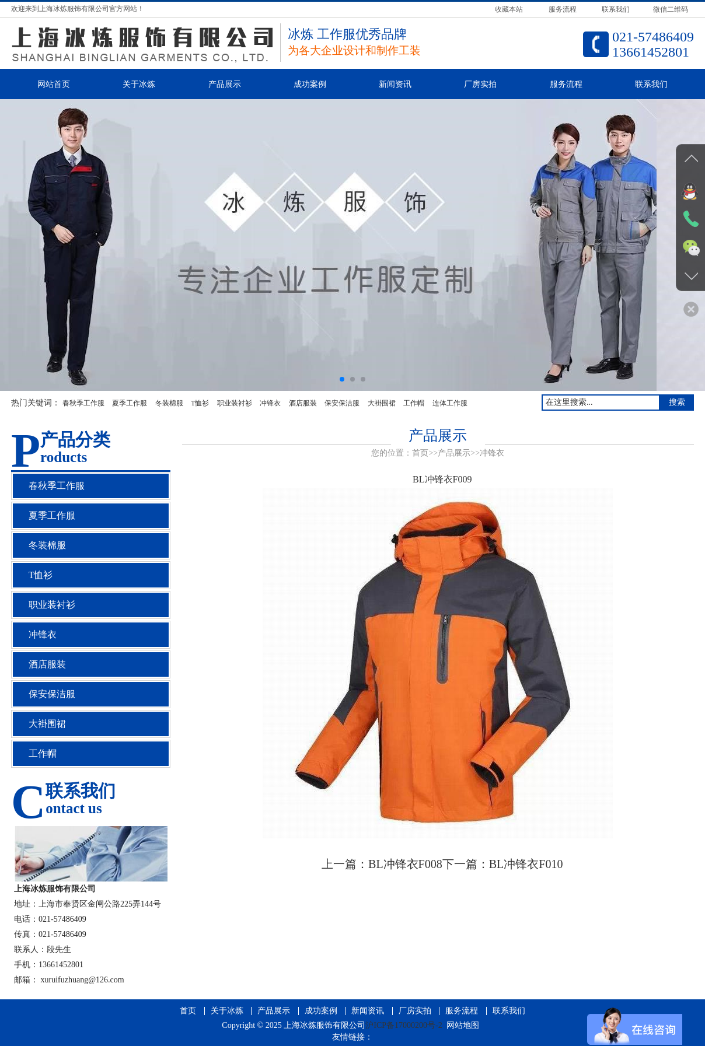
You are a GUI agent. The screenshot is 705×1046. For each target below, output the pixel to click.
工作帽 (413, 403)
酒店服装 (303, 403)
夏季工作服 (129, 403)
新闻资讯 (395, 84)
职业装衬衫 (234, 403)
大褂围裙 (382, 403)
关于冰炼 (139, 84)
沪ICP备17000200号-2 (403, 1025)
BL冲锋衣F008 (405, 864)
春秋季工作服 (83, 403)
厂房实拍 (480, 84)
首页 (420, 453)
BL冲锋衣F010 (526, 864)
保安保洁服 (342, 403)
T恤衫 (200, 403)
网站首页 (53, 84)
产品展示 (224, 84)
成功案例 (310, 84)
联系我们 (651, 84)
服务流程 (566, 84)
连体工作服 (449, 403)
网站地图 (462, 1025)
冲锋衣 (270, 403)
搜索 (677, 402)
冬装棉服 (169, 403)
